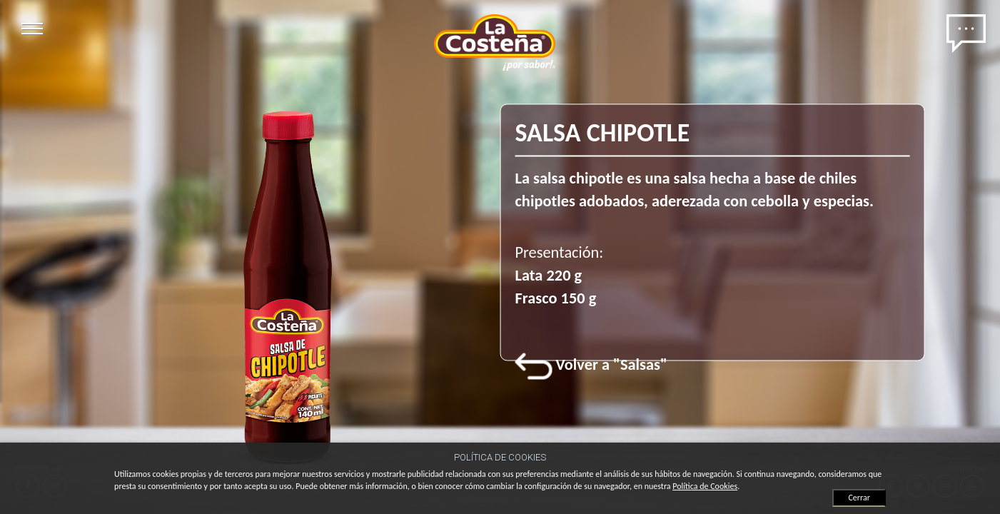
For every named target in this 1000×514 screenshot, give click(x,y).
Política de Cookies (704, 486)
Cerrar (858, 498)
